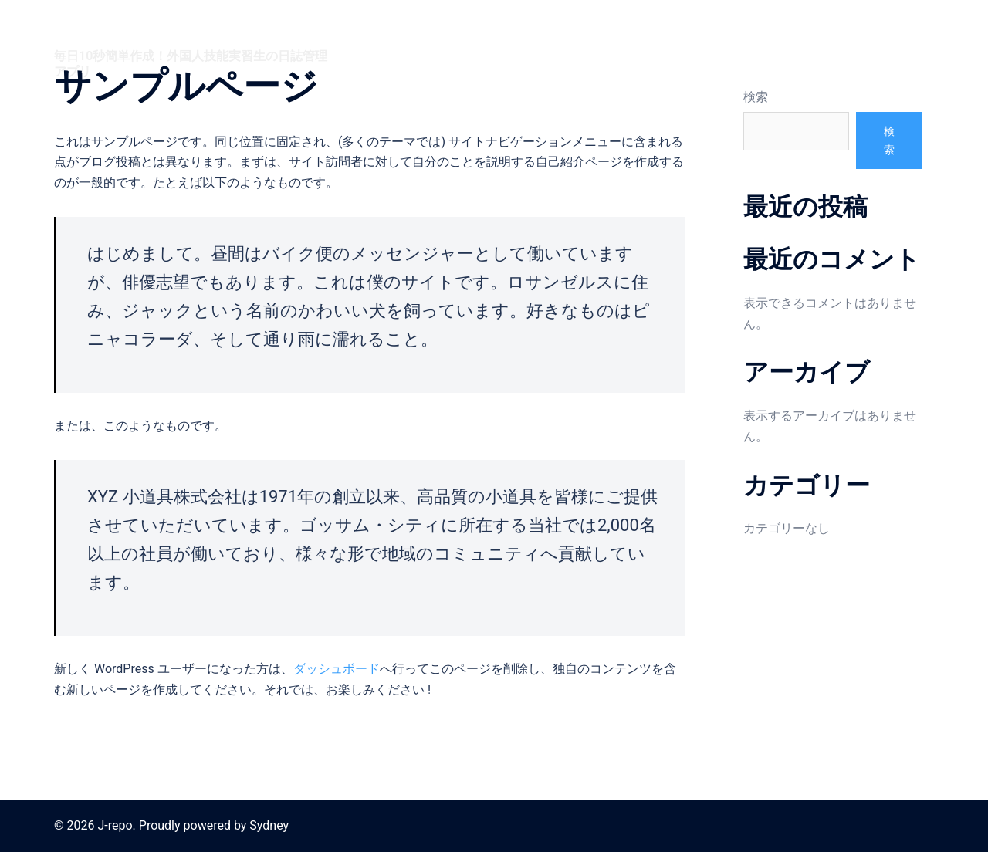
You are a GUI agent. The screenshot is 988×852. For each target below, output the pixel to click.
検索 (755, 97)
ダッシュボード (336, 668)
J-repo (90, 30)
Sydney (269, 825)
